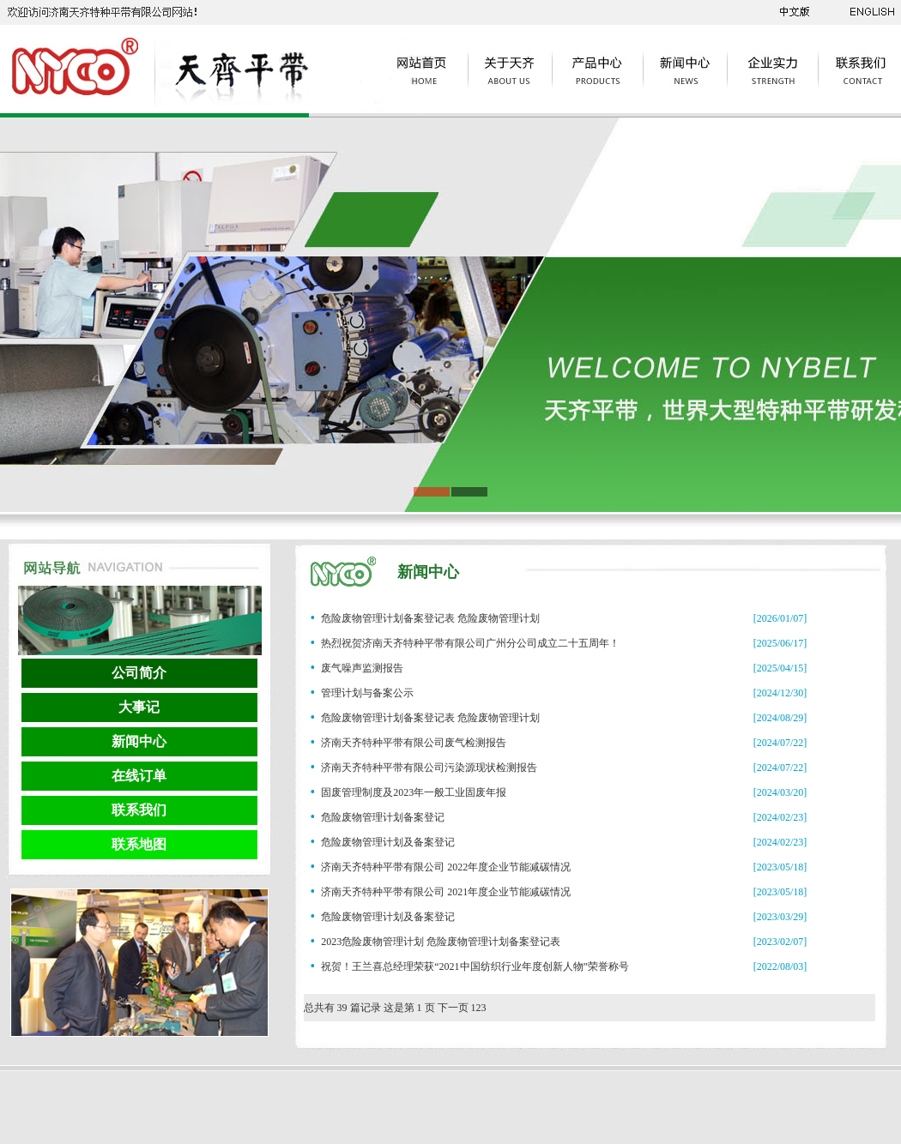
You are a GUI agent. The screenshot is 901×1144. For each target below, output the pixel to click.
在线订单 (139, 775)
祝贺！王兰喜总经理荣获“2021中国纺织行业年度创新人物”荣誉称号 (475, 966)
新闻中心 (139, 741)
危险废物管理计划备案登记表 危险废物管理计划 (430, 618)
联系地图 (139, 844)
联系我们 (139, 810)
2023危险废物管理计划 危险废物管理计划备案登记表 (440, 942)
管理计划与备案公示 (367, 693)
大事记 (139, 707)
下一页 (453, 1008)
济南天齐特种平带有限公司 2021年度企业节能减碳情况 (446, 892)
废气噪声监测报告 (362, 668)
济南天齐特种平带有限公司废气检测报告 (413, 743)
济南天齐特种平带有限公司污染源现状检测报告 (429, 768)
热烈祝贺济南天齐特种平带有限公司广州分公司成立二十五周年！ (470, 643)
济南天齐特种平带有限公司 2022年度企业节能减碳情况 (446, 867)
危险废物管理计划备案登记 (382, 817)
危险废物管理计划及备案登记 (388, 842)
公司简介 (139, 672)
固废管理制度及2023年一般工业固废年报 (413, 792)
